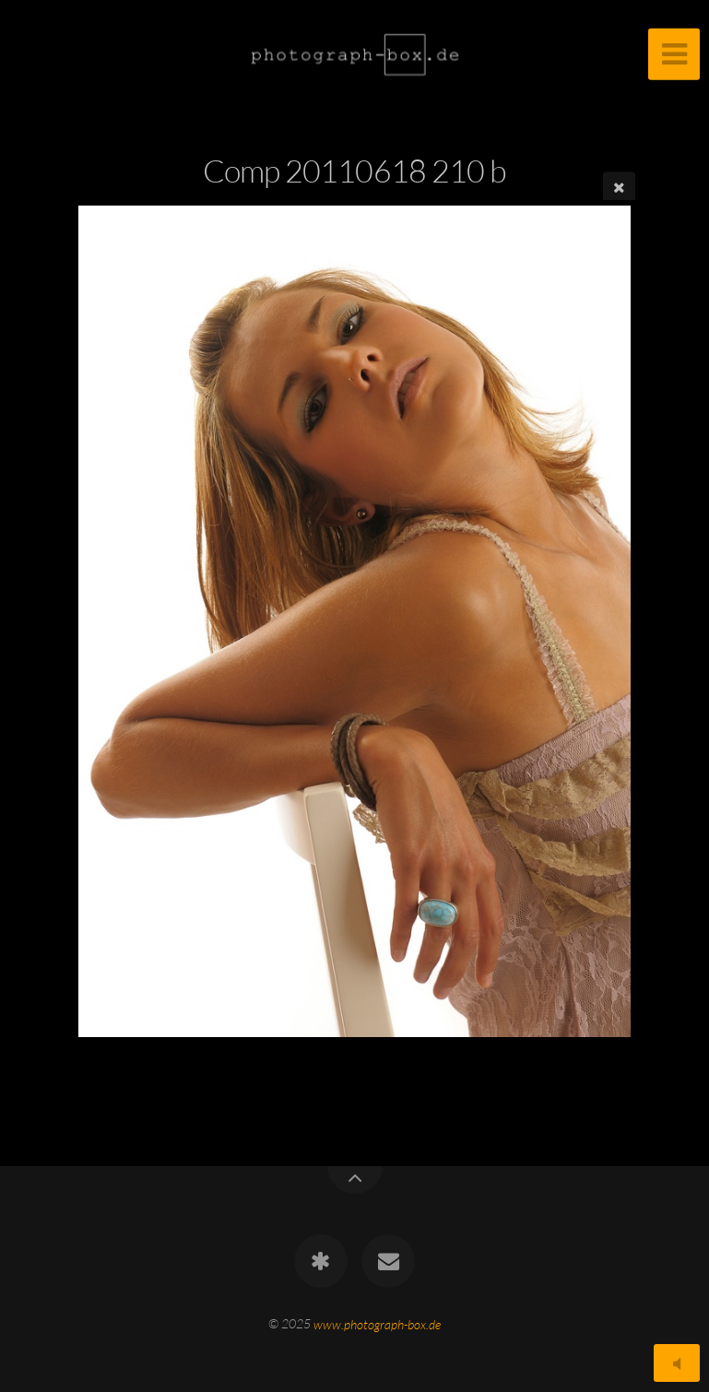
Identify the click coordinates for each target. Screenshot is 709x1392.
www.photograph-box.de (377, 1323)
